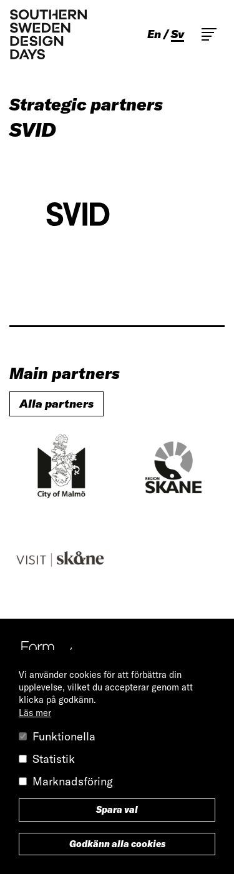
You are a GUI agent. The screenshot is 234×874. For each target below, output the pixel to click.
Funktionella (63, 736)
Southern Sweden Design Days (48, 34)
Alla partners (56, 403)
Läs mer (35, 713)
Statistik (53, 759)
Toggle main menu (209, 34)
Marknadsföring (72, 781)
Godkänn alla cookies (117, 844)
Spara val (117, 809)
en (154, 34)
